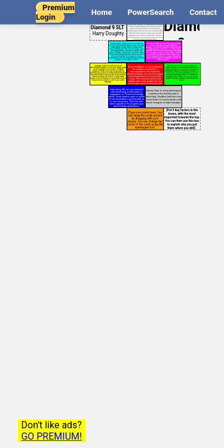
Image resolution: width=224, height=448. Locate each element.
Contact (203, 12)
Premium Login (55, 12)
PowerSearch (150, 12)
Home (101, 12)
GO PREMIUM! (51, 436)
